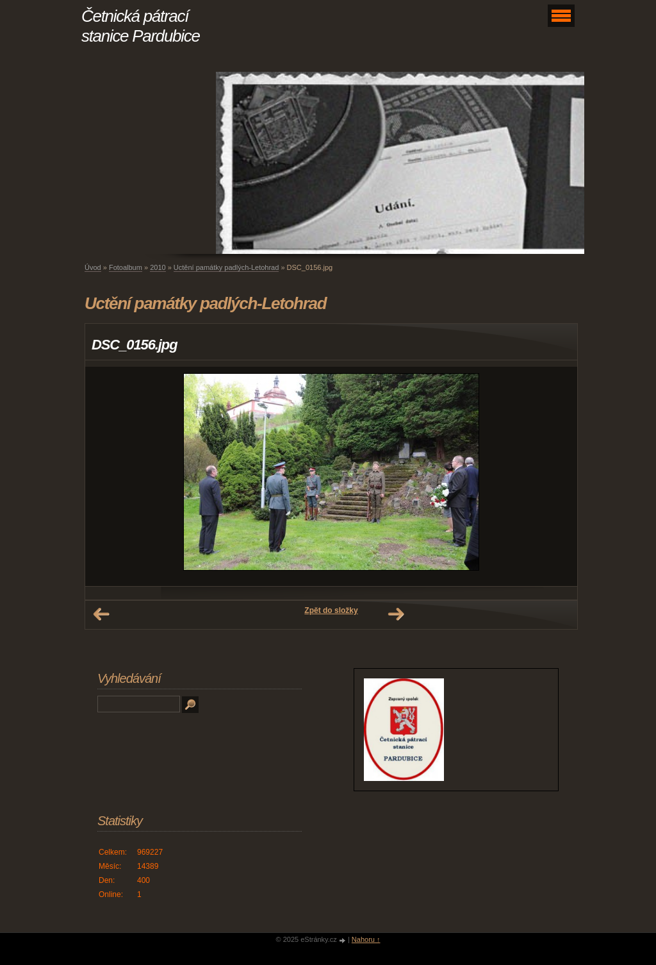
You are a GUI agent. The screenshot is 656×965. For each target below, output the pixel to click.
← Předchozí (101, 614)
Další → (396, 614)
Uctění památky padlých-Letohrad (226, 267)
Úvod (93, 267)
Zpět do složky (330, 610)
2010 (157, 267)
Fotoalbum (125, 267)
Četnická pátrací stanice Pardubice (140, 26)
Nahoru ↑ (366, 939)
